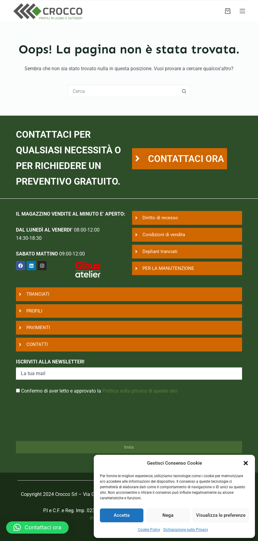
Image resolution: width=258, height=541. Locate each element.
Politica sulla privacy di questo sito (139, 391)
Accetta (122, 515)
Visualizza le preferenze (220, 515)
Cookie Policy (149, 530)
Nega (167, 515)
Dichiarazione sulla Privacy (185, 530)
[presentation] (62, 422)
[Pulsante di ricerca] (184, 91)
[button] (246, 463)
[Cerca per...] (123, 91)
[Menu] (242, 11)
